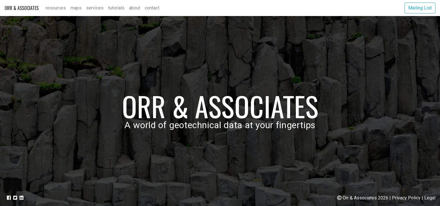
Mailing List (420, 8)
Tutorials (116, 8)
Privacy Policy (406, 198)
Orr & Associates (22, 8)
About (134, 8)
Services (95, 8)
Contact (152, 8)
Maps (76, 8)
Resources (55, 8)
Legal (429, 198)
